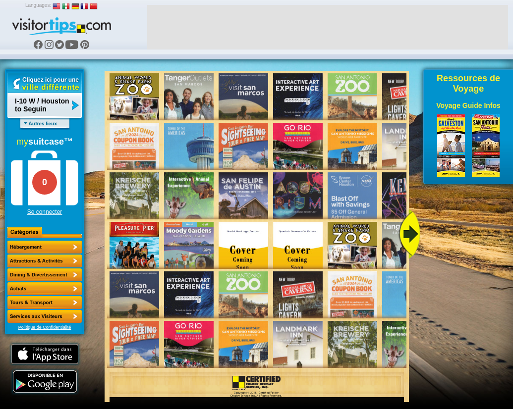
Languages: (38, 5)
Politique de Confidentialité (44, 327)
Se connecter (44, 211)
